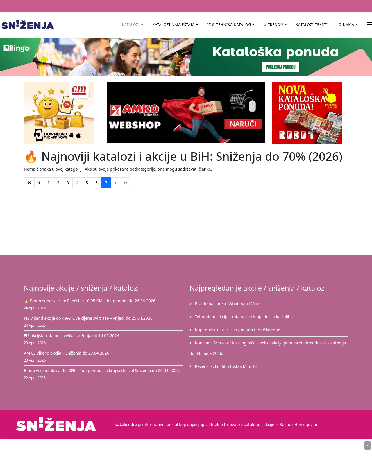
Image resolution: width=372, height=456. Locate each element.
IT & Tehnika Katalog (229, 24)
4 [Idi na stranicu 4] (77, 182)
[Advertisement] (189, 224)
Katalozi (131, 24)
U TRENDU (273, 24)
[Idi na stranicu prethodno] (39, 182)
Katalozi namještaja (173, 24)
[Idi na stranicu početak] (29, 182)
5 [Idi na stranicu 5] (87, 182)
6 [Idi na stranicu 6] (96, 182)
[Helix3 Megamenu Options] (369, 24)
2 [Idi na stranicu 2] (58, 182)
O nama (346, 24)
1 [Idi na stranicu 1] (48, 182)
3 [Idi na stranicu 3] (68, 182)
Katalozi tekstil (313, 24)
